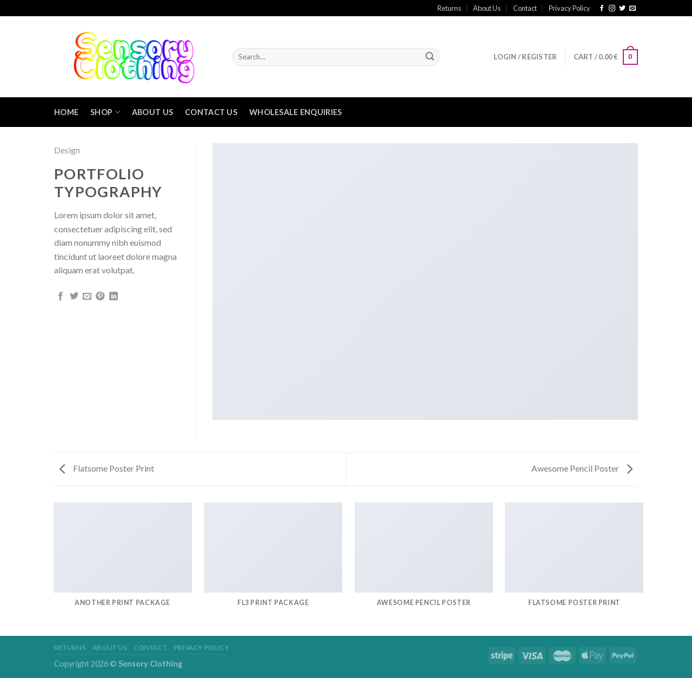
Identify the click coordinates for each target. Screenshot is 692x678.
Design (67, 150)
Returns (449, 8)
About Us (487, 8)
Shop (105, 112)
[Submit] (430, 57)
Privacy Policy (569, 8)
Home (66, 112)
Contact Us (211, 112)
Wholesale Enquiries (295, 112)
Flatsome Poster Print (106, 468)
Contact (525, 8)
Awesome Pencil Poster (582, 468)
